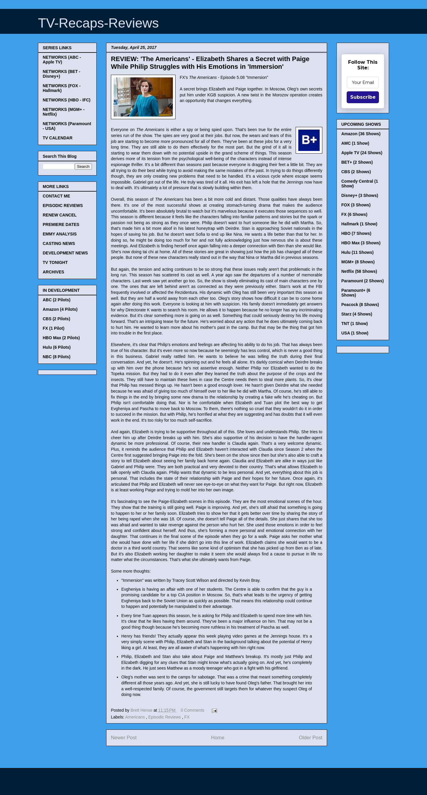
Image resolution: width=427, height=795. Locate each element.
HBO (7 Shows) (356, 233)
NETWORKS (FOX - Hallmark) (62, 88)
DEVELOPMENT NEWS (65, 253)
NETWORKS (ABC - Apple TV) (62, 59)
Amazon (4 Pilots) (60, 309)
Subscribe (363, 97)
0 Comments (192, 710)
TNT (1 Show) (354, 323)
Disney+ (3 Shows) (359, 195)
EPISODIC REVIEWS (63, 205)
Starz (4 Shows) (356, 314)
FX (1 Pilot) (53, 328)
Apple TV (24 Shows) (361, 152)
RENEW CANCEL (60, 215)
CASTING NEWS (59, 243)
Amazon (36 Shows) (360, 133)
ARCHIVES (53, 272)
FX (186, 717)
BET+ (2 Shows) (357, 162)
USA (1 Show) (354, 333)
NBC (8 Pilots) (56, 356)
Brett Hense (142, 710)
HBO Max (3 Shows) (360, 242)
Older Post (310, 737)
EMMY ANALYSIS (60, 234)
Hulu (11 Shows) (357, 252)
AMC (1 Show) (355, 143)
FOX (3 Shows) (356, 205)
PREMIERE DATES (61, 224)
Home (217, 737)
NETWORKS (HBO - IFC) (66, 100)
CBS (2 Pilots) (56, 318)
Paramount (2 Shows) (362, 280)
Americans (135, 717)
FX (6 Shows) (354, 214)
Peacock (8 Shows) (360, 304)
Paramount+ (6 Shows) (355, 292)
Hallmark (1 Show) (359, 224)
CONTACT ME (56, 196)
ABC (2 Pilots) (56, 299)
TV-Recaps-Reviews (98, 23)
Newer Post (124, 737)
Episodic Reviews (165, 717)
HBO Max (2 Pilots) (61, 337)
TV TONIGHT (55, 262)
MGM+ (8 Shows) (358, 261)
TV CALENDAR (57, 138)
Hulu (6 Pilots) (57, 347)
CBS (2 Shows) (356, 171)
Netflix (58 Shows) (359, 271)
